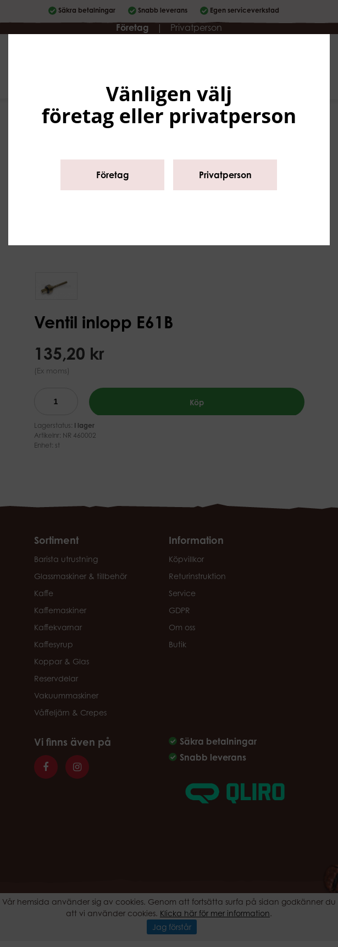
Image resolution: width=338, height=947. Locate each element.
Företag (112, 174)
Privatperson (225, 174)
